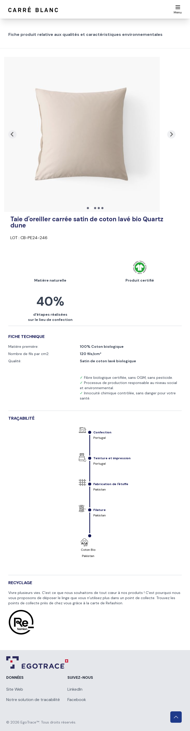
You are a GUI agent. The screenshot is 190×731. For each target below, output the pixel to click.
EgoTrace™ (29, 722)
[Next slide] (171, 156)
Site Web (14, 689)
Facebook (76, 699)
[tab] (88, 229)
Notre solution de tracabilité (33, 699)
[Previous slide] (12, 156)
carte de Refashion (106, 603)
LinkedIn (74, 689)
